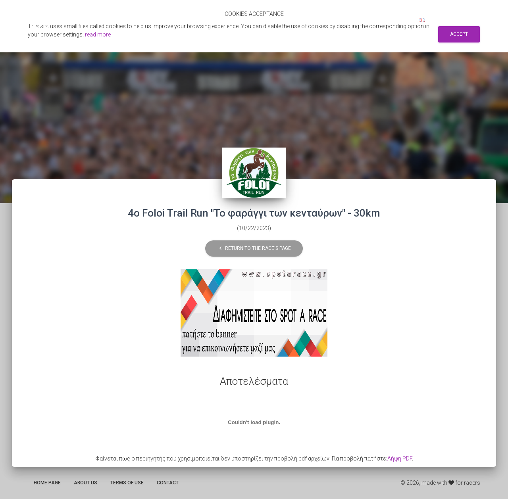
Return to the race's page (254, 248)
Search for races (328, 20)
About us (85, 483)
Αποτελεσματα (275, 20)
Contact (168, 483)
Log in (399, 20)
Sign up (371, 20)
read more (98, 34)
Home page (47, 483)
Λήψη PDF (399, 458)
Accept (459, 34)
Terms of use (127, 483)
